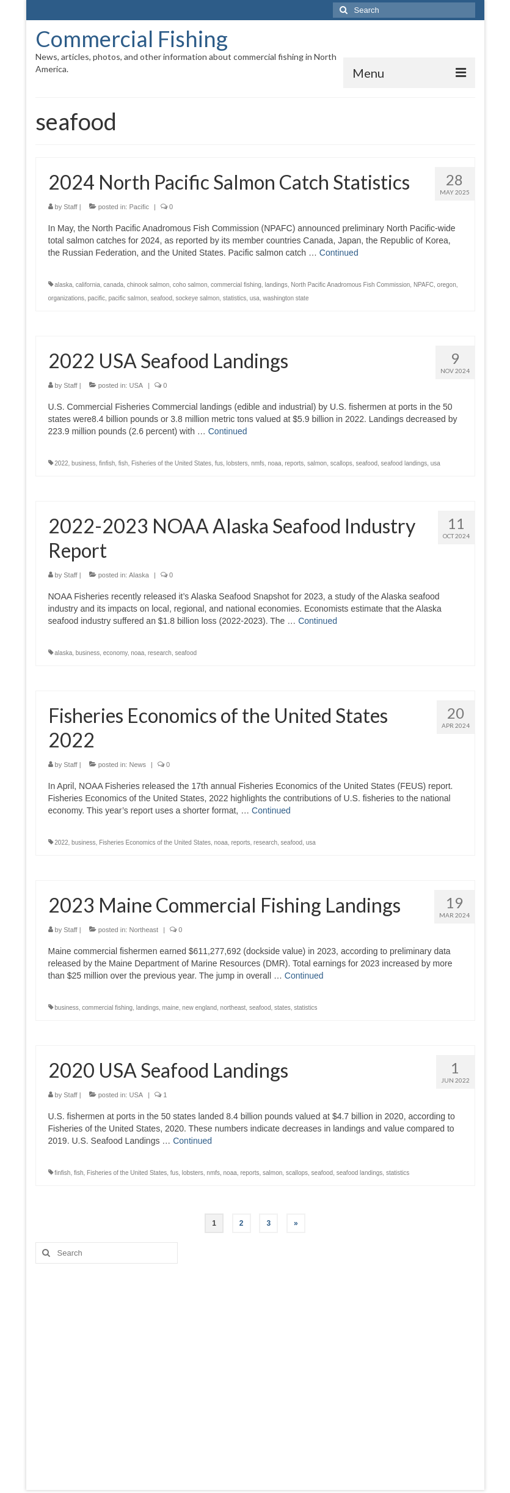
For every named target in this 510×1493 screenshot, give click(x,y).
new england (199, 1007)
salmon (317, 463)
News (137, 764)
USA (136, 385)
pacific (96, 298)
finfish (107, 463)
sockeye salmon (198, 298)
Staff (70, 206)
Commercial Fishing (131, 38)
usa (255, 298)
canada (113, 284)
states (282, 1007)
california (88, 284)
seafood (161, 298)
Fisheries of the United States (171, 463)
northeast (233, 1007)
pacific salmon (127, 298)
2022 (61, 463)
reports (294, 463)
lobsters (237, 463)
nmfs (257, 463)
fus (219, 463)
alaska (63, 284)
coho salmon (190, 284)
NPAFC (423, 284)
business (83, 463)
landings (275, 284)
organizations (66, 298)
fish (123, 463)
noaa (274, 463)
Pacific (138, 206)
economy (115, 653)
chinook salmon (148, 284)
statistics (234, 298)
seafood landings (404, 463)
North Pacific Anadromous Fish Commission (350, 284)
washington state (285, 298)
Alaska (139, 575)
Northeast (143, 929)
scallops (341, 463)
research (160, 653)
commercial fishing (236, 284)
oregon (446, 284)
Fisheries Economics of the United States (155, 842)
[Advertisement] (255, 1367)
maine (170, 1007)
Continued (339, 252)
